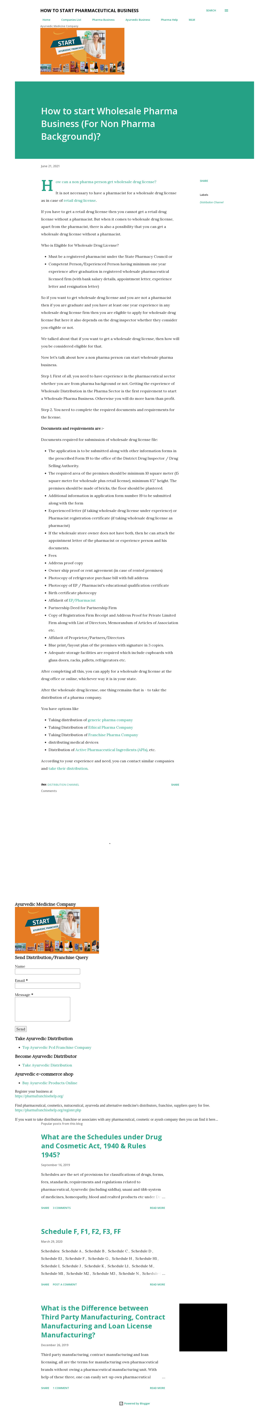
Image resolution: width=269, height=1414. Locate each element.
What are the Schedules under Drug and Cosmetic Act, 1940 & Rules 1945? (101, 1145)
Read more (157, 1208)
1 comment (61, 1388)
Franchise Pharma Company (113, 734)
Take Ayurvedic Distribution (47, 1065)
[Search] (211, 10)
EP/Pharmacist (82, 600)
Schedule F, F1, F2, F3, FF (81, 1231)
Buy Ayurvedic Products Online (49, 1082)
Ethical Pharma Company (110, 727)
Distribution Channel (211, 202)
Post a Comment (65, 1284)
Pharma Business (101, 19)
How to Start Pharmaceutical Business (89, 10)
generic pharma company (110, 719)
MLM (190, 19)
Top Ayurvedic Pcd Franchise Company (56, 1047)
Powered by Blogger (134, 1403)
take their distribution (68, 768)
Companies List (69, 19)
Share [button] (204, 181)
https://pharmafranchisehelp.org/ (39, 1096)
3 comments (62, 1208)
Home (44, 19)
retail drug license (80, 200)
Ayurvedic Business (135, 19)
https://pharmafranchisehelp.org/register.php (48, 1110)
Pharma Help (167, 19)
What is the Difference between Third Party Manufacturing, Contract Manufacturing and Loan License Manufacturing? (103, 1321)
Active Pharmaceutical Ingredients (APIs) (111, 749)
